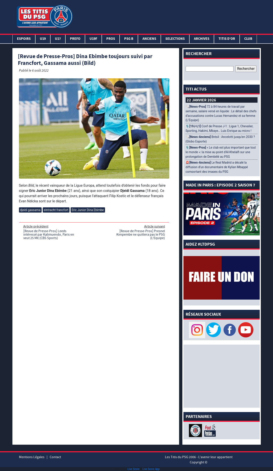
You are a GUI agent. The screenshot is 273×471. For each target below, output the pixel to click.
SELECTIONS (175, 39)
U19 (43, 39)
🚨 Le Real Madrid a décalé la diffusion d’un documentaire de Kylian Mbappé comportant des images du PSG (217, 167)
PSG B (128, 39)
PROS (110, 39)
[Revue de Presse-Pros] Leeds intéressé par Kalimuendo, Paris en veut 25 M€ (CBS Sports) (48, 234)
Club (248, 39)
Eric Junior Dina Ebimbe (88, 210)
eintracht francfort (56, 210)
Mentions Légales (31, 457)
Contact (55, 457)
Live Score (133, 469)
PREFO (75, 39)
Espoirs (24, 39)
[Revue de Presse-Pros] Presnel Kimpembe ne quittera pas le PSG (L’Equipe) (140, 234)
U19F (93, 39)
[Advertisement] (167, 16)
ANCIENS (149, 39)
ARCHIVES (201, 39)
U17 (58, 39)
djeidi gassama (30, 210)
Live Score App (151, 469)
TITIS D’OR (227, 39)
